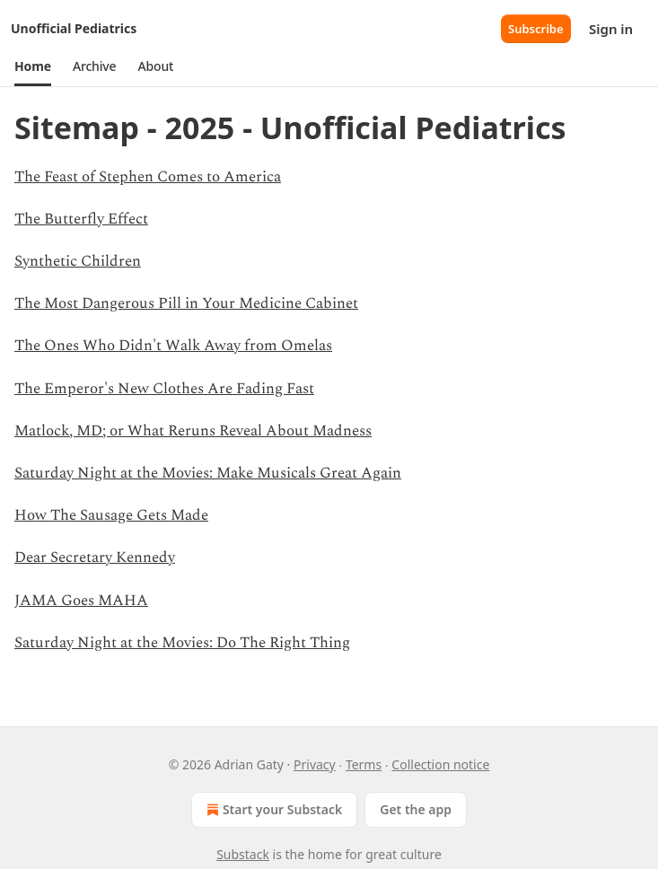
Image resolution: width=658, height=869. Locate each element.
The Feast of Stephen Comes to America (147, 177)
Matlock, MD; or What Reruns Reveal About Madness (193, 431)
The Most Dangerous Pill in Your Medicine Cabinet (186, 303)
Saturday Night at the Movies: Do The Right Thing (182, 642)
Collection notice (440, 764)
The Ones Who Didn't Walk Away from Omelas (173, 345)
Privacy (315, 764)
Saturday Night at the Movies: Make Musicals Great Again (207, 473)
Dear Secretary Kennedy (94, 557)
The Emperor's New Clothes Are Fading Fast (164, 388)
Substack (242, 854)
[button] (33, 66)
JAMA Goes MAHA (81, 600)
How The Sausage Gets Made (111, 515)
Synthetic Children (77, 261)
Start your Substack (272, 810)
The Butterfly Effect (81, 219)
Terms (364, 764)
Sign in (611, 29)
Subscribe (536, 29)
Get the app (416, 809)
